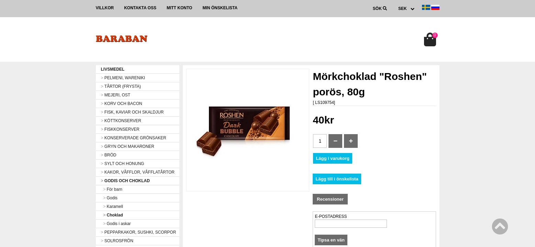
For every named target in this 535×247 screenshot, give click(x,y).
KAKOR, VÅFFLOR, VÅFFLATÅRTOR (138, 172)
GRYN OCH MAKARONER (127, 146)
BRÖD (108, 155)
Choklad (112, 215)
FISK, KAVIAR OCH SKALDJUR (132, 112)
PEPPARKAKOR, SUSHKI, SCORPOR (138, 232)
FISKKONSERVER (120, 129)
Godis (109, 198)
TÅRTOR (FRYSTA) (121, 86)
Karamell (112, 206)
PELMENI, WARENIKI (123, 77)
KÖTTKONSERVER (121, 120)
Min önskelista (219, 7)
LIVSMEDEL (113, 69)
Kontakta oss (140, 7)
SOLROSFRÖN (117, 240)
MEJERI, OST (116, 95)
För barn (111, 189)
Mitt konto (179, 7)
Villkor (105, 7)
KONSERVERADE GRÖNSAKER (133, 138)
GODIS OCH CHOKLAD (125, 180)
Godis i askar (116, 223)
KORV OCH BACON (121, 103)
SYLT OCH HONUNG (122, 163)
